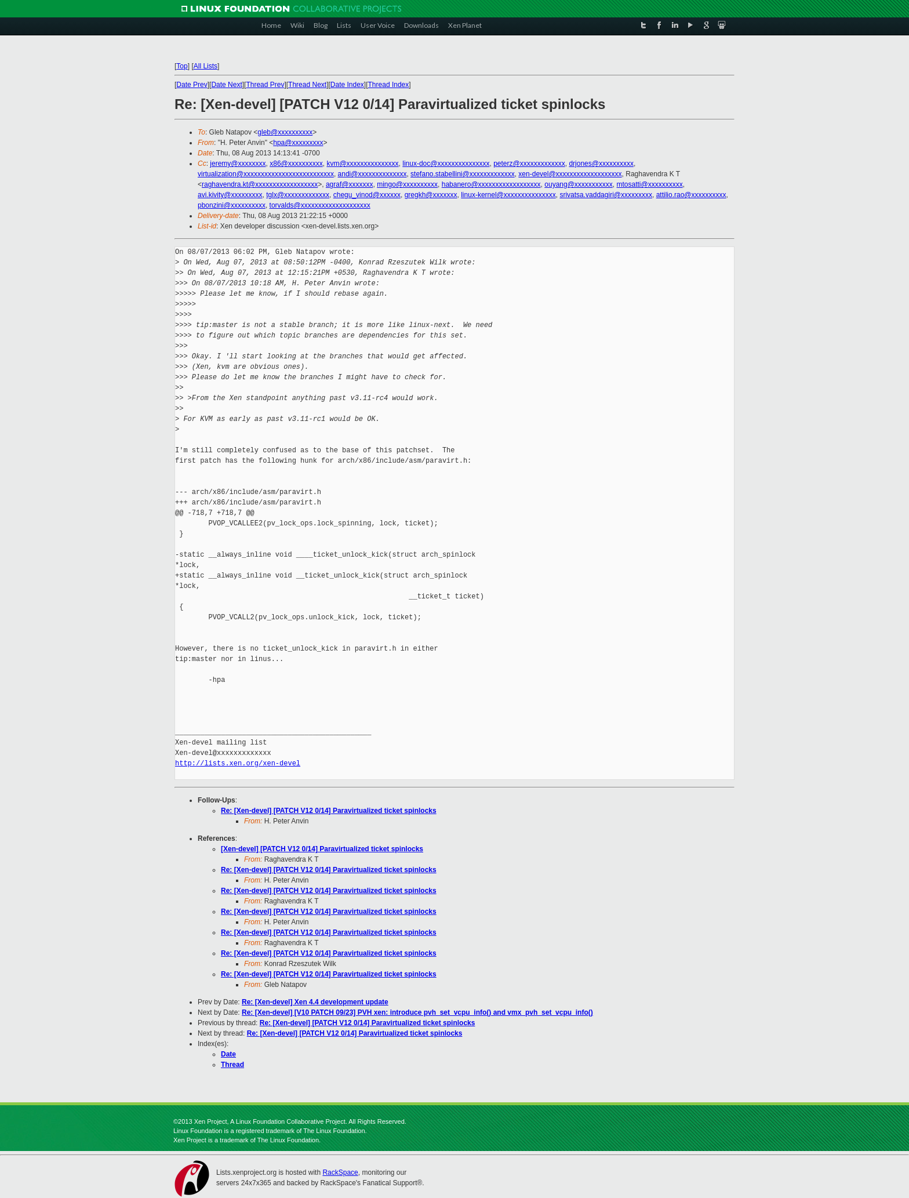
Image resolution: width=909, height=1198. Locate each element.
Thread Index (388, 85)
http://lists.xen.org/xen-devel (237, 763)
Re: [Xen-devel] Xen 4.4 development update (315, 1002)
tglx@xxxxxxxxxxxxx (297, 195)
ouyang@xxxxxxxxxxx (578, 184)
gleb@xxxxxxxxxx (284, 132)
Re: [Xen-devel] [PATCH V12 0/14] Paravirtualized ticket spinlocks (329, 811)
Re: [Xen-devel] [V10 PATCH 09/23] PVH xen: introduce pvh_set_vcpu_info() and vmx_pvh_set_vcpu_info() (417, 1012)
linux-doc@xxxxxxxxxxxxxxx (445, 163)
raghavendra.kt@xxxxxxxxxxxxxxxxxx (260, 184)
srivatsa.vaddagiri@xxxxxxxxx (605, 195)
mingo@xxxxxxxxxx (407, 184)
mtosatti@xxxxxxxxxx (650, 184)
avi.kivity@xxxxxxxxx (230, 195)
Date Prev (191, 85)
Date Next (226, 85)
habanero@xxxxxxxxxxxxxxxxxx (491, 184)
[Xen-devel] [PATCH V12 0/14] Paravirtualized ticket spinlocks (322, 849)
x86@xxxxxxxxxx (296, 163)
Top (181, 66)
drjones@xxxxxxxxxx (601, 163)
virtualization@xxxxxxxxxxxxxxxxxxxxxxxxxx (266, 174)
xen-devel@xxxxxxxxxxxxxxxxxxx (569, 174)
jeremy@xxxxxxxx (238, 163)
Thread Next (307, 85)
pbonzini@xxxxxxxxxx (232, 205)
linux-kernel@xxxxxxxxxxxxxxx (508, 195)
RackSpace (340, 1172)
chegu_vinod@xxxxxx (367, 195)
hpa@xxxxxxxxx (298, 143)
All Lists (205, 66)
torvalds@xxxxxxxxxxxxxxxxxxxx (320, 205)
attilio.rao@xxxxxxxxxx (691, 195)
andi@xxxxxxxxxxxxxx (372, 174)
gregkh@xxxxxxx (431, 195)
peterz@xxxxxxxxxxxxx (529, 163)
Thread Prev (265, 85)
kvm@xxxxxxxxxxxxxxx (362, 163)
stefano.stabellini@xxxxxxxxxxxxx (462, 174)
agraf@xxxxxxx (349, 184)
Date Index (347, 85)
